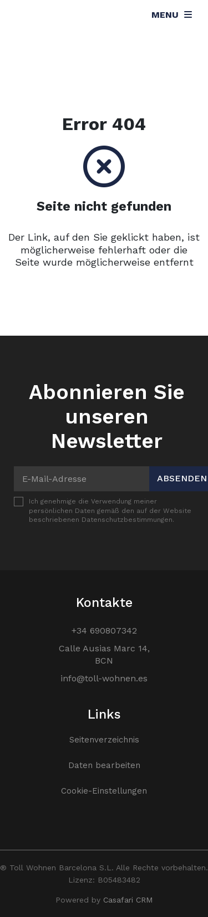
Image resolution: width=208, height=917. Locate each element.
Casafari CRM (128, 899)
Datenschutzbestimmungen (127, 520)
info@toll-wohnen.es (104, 678)
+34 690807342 (104, 630)
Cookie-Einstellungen (104, 791)
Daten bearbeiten (104, 765)
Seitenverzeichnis (104, 740)
